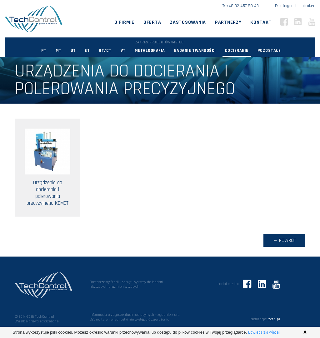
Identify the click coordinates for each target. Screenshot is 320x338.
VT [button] (123, 50)
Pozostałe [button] (269, 50)
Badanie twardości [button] (195, 50)
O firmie (124, 22)
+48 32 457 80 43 (242, 6)
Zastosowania (188, 22)
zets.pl (274, 319)
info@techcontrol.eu (297, 6)
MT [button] (59, 50)
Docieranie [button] (236, 50)
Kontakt (261, 22)
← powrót (284, 240)
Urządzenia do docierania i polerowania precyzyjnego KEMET (47, 168)
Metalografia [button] (150, 50)
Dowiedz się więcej (264, 332)
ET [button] (87, 50)
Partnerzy (228, 22)
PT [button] (44, 50)
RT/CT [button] (105, 50)
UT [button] (73, 50)
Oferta (152, 22)
